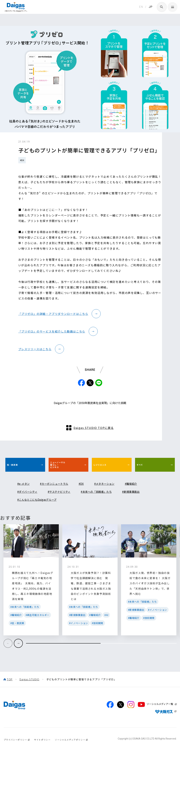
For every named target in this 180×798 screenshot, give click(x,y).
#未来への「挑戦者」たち (108, 518)
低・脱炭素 (18, 489)
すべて (144, 489)
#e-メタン (24, 510)
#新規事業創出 (147, 518)
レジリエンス (106, 489)
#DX (22, 160)
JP (151, 6)
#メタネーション (115, 510)
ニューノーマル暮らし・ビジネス (65, 489)
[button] (18, 682)
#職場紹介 (145, 510)
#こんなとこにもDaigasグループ (40, 526)
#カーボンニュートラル (59, 510)
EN (141, 6)
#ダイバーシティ (29, 518)
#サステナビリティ (65, 518)
